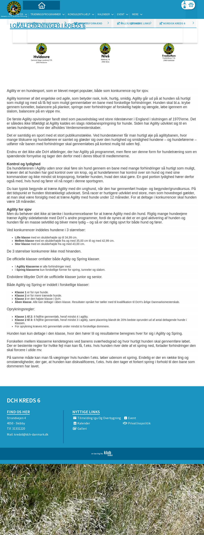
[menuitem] (32, 13)
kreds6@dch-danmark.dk (31, 434)
